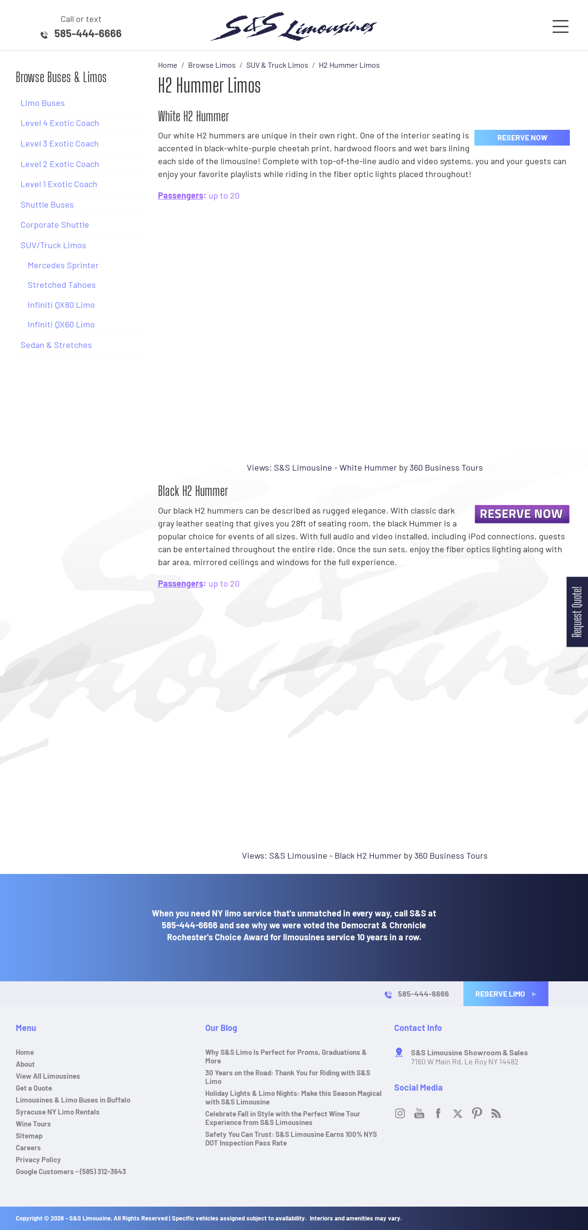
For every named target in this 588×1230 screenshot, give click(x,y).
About (25, 1064)
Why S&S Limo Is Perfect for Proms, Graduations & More (286, 1056)
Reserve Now (522, 137)
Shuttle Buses (47, 204)
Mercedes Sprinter (63, 265)
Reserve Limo (505, 993)
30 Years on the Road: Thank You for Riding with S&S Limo (287, 1076)
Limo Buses (43, 102)
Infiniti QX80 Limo (61, 304)
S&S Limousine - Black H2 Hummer (335, 855)
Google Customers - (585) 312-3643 (71, 1171)
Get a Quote (34, 1087)
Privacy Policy (38, 1159)
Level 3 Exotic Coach (60, 143)
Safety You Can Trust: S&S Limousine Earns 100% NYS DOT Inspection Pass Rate (291, 1138)
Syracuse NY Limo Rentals (58, 1111)
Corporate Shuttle (55, 224)
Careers (28, 1147)
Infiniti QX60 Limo (61, 324)
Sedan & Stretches (56, 344)
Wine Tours (33, 1123)
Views (258, 467)
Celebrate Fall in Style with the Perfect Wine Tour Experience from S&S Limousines (282, 1117)
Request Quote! (577, 611)
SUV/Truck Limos (53, 245)
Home (25, 1052)
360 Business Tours (446, 467)
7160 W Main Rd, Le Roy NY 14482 (469, 1057)
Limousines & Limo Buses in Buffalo (73, 1099)
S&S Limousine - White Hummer (335, 467)
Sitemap (29, 1135)
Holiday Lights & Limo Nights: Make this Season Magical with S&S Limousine (293, 1097)
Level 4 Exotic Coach (60, 122)
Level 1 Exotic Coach (59, 184)
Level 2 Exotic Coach (60, 163)
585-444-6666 (88, 33)
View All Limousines (48, 1076)
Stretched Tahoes (62, 284)
